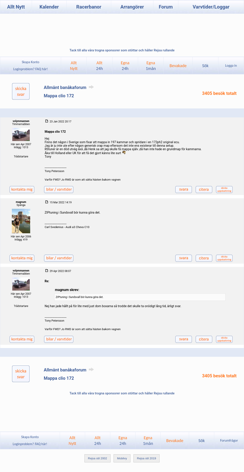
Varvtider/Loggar (211, 7)
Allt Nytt (16, 7)
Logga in (231, 65)
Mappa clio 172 (59, 95)
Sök (205, 65)
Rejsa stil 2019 (146, 458)
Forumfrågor (229, 440)
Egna (125, 65)
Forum (166, 7)
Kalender (49, 7)
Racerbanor (88, 7)
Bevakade (178, 65)
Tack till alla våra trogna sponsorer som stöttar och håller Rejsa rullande (121, 50)
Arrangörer (132, 7)
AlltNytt (74, 65)
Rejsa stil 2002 (97, 458)
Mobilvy (122, 458)
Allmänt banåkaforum (69, 87)
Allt (99, 65)
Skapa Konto (30, 62)
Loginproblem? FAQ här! (30, 69)
